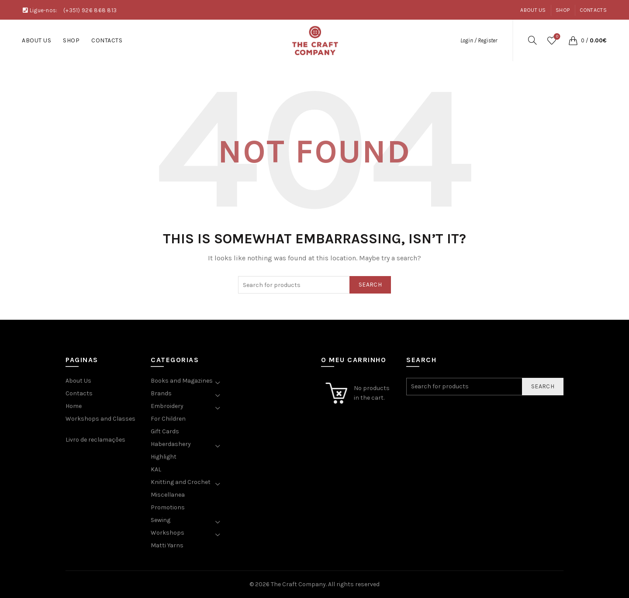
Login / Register (478, 40)
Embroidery (167, 406)
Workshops (167, 532)
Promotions (168, 507)
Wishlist (556, 37)
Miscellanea (168, 494)
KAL (156, 469)
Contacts (593, 10)
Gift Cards (165, 431)
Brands (161, 393)
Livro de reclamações (95, 439)
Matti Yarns (167, 545)
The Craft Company (298, 584)
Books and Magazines (182, 380)
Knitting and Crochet (181, 482)
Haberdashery (171, 444)
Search (370, 284)
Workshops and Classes (100, 418)
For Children (168, 418)
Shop (563, 10)
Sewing (160, 520)
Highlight (163, 456)
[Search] (532, 40)
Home (74, 406)
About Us (533, 10)
